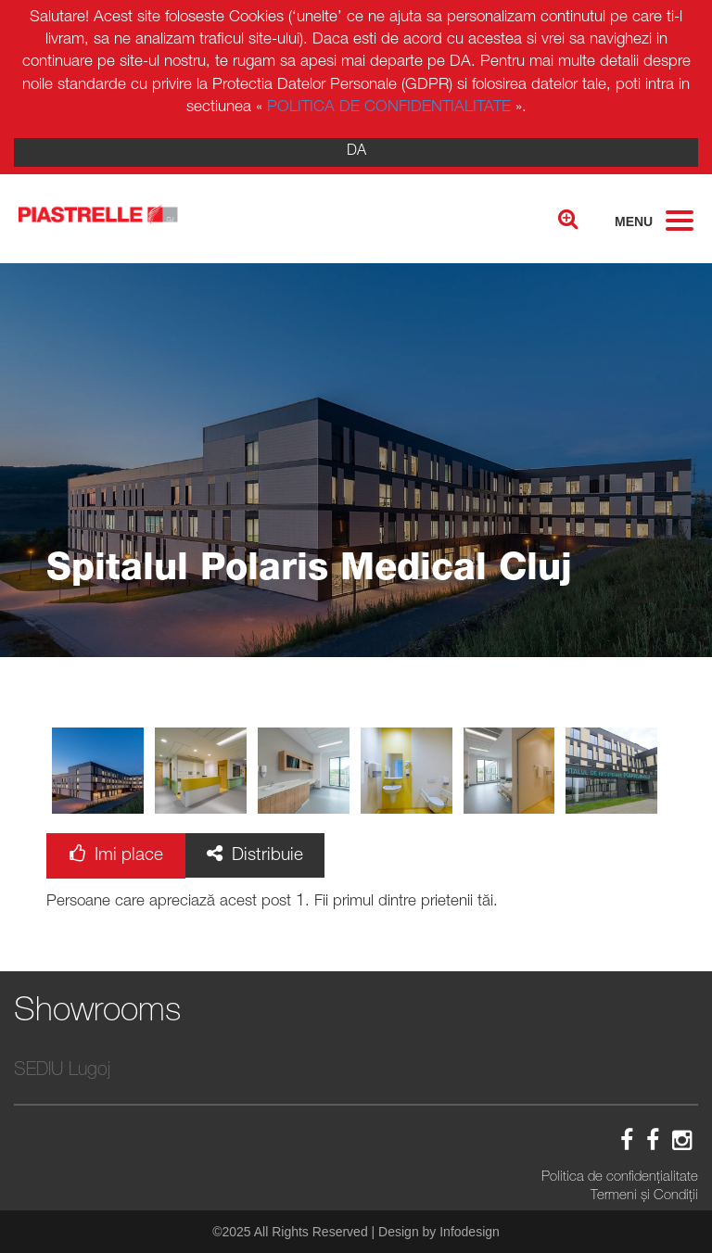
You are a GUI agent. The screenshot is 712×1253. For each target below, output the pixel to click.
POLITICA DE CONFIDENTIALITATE (389, 108)
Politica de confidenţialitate (619, 1177)
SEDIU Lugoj (62, 1071)
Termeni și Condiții (644, 1196)
